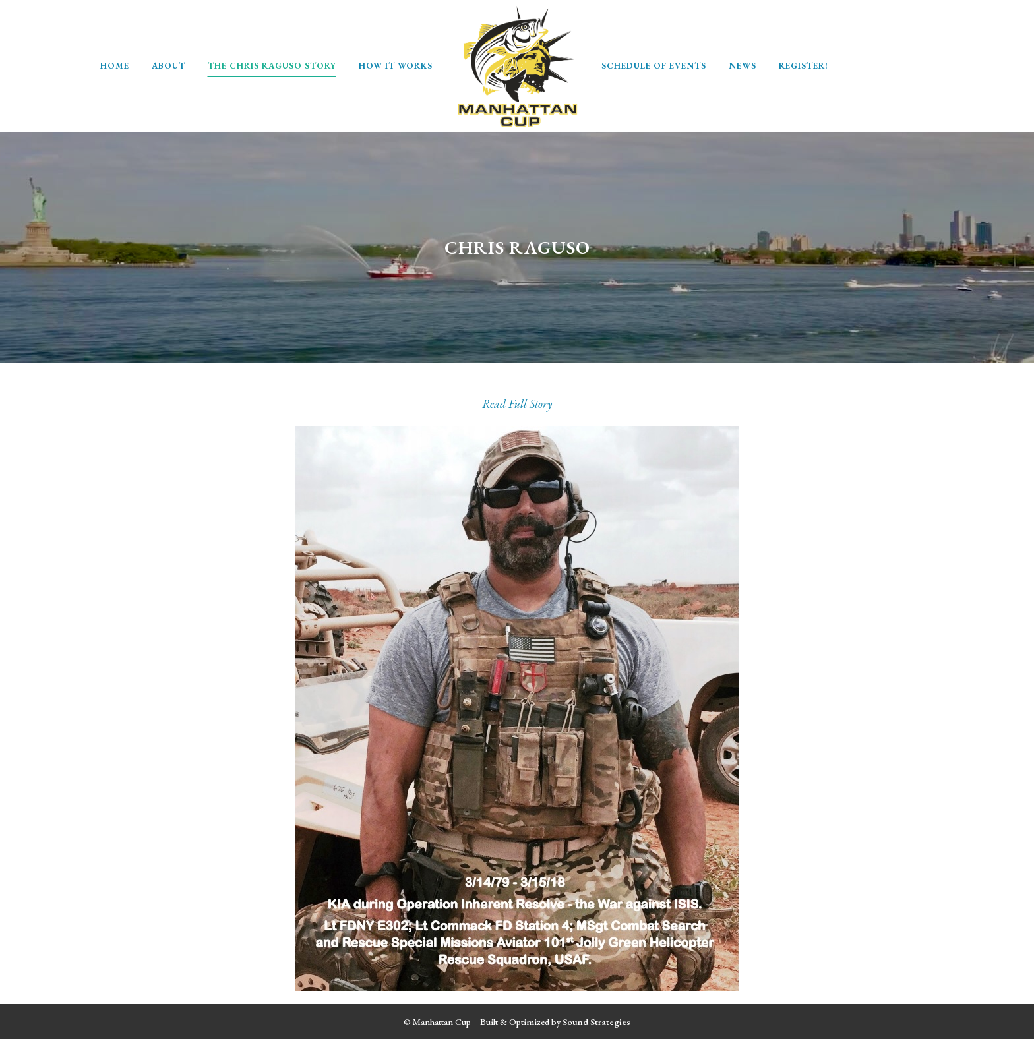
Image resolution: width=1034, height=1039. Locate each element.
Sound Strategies (596, 1021)
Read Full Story (517, 403)
